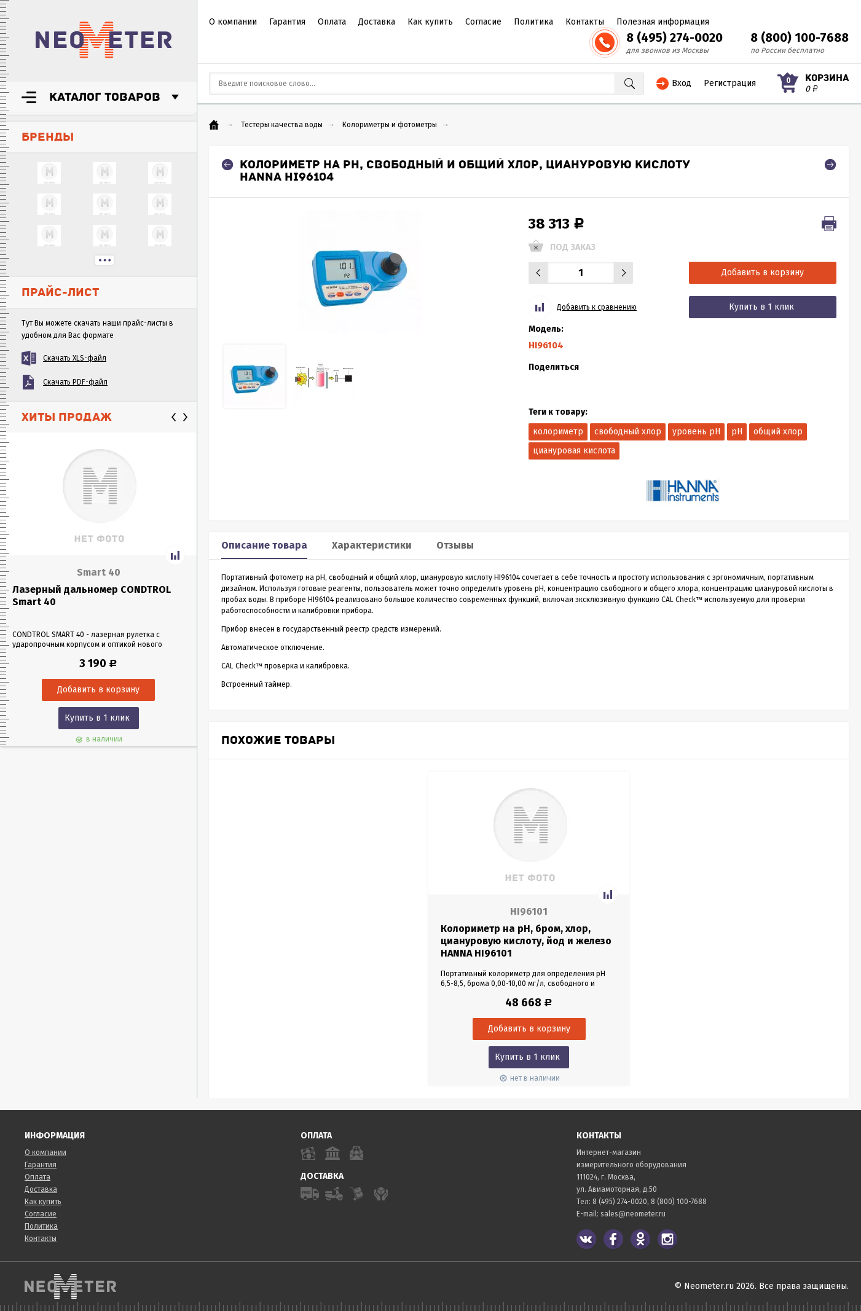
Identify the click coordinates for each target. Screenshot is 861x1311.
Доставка (376, 22)
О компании (233, 22)
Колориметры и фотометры (389, 124)
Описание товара (264, 545)
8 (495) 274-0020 (674, 37)
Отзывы (455, 545)
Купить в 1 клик (97, 718)
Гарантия (287, 22)
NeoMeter (104, 40)
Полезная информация (662, 22)
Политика (533, 22)
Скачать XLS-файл (74, 358)
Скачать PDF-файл (75, 382)
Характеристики (372, 545)
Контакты (584, 22)
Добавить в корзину (762, 272)
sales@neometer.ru (633, 1214)
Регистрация (730, 83)
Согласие (483, 22)
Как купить (430, 22)
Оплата (332, 22)
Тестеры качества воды (282, 124)
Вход (681, 83)
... (104, 260)
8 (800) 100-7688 (799, 37)
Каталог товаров (104, 97)
